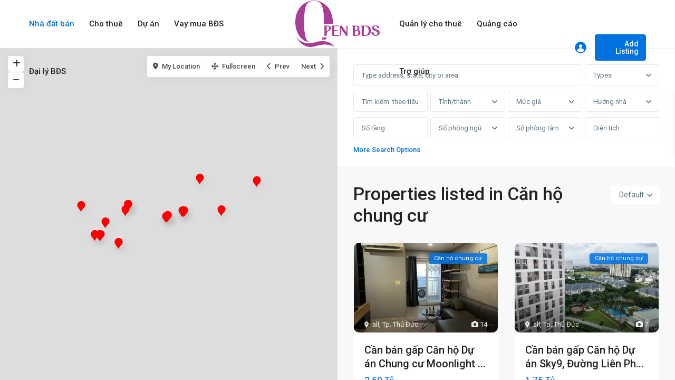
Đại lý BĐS (47, 71)
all (375, 324)
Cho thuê (106, 23)
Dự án (148, 23)
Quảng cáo (497, 23)
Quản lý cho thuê (430, 23)
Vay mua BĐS (199, 23)
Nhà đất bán (51, 23)
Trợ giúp (414, 71)
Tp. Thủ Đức (400, 324)
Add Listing (627, 47)
